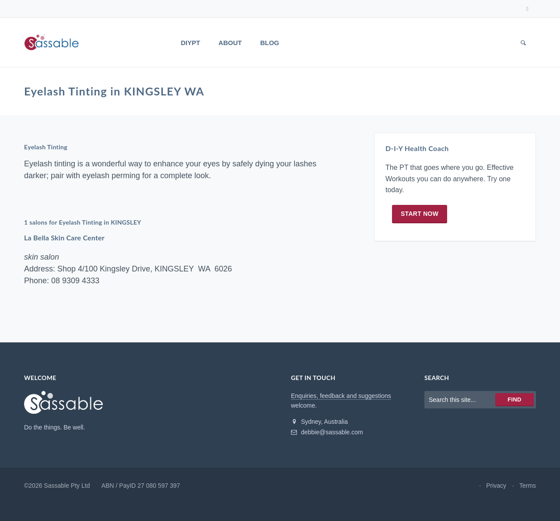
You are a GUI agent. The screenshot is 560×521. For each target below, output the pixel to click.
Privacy (496, 492)
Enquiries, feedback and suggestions (341, 402)
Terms (527, 492)
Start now (419, 224)
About (230, 42)
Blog (269, 42)
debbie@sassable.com (327, 438)
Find (514, 406)
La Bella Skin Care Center (65, 244)
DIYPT (190, 42)
